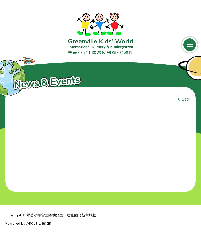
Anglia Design (38, 223)
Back (186, 99)
